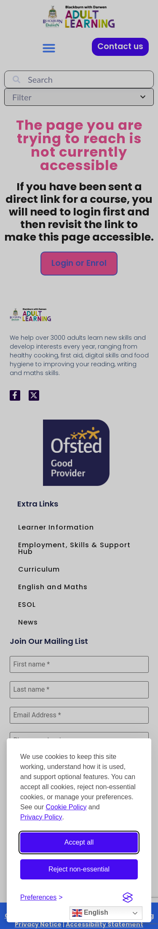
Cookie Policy (66, 807)
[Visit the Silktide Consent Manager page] (128, 897)
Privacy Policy (41, 817)
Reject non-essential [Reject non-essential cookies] (79, 869)
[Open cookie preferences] (41, 897)
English (90, 913)
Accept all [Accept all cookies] (79, 842)
